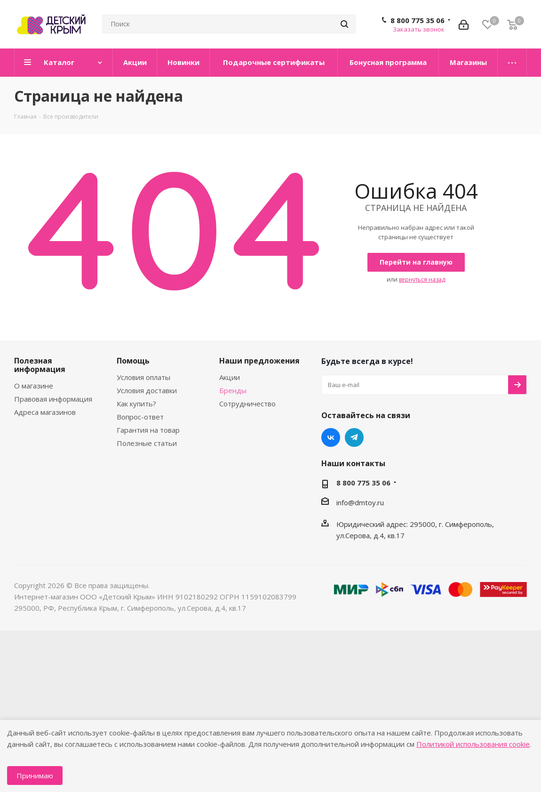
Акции (229, 377)
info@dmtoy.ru (360, 502)
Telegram (354, 437)
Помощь (133, 361)
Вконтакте (330, 437)
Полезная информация (39, 365)
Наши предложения (259, 361)
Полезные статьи (147, 443)
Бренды (233, 390)
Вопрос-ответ (140, 416)
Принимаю (34, 775)
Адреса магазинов (45, 412)
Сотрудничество (247, 403)
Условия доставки (147, 390)
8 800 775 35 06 (417, 20)
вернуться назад (422, 279)
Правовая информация (53, 399)
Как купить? (136, 403)
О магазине (33, 385)
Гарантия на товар (148, 430)
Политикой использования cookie (473, 744)
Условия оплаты (143, 377)
